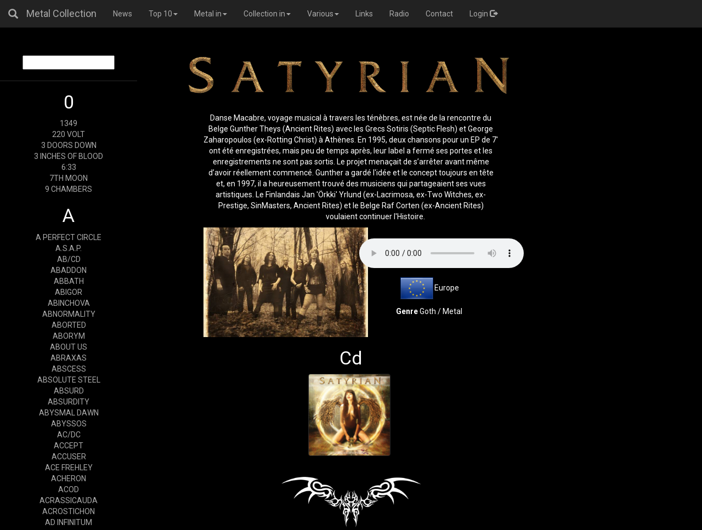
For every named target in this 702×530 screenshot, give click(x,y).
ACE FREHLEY (69, 467)
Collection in (267, 13)
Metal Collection (61, 13)
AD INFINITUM (68, 522)
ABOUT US (68, 347)
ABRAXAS (68, 358)
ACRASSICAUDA (68, 500)
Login (483, 13)
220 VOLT (68, 134)
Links (364, 13)
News (122, 13)
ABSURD (69, 390)
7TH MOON (68, 178)
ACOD (68, 489)
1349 (68, 123)
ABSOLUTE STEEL (68, 379)
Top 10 (163, 13)
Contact (439, 13)
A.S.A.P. (68, 248)
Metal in (210, 13)
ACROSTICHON (68, 511)
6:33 (68, 167)
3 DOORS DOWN (69, 145)
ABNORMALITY (68, 314)
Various (323, 13)
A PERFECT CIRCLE (68, 237)
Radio (399, 13)
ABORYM (69, 336)
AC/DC (69, 434)
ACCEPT (68, 445)
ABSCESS (69, 368)
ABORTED (69, 325)
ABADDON (68, 270)
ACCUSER (69, 456)
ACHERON (68, 478)
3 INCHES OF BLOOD (68, 156)
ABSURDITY (68, 401)
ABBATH (69, 281)
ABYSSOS (69, 423)
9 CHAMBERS (68, 189)
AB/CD (69, 259)
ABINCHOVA (69, 303)
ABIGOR (68, 292)
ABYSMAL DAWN (69, 412)
